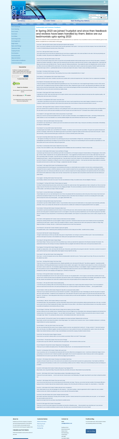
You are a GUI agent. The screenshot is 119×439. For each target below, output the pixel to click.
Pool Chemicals (16, 26)
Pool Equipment (16, 41)
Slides (45, 24)
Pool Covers (15, 31)
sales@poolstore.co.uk (66, 423)
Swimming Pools (16, 38)
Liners (38, 24)
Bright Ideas (15, 43)
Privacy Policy (40, 426)
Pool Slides (14, 36)
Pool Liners (14, 34)
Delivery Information (41, 421)
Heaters (68, 24)
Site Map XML (40, 428)
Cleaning (24, 24)
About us (104, 24)
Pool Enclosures (16, 55)
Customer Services (17, 63)
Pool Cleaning (15, 29)
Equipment (59, 24)
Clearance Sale (16, 48)
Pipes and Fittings (16, 46)
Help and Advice (16, 58)
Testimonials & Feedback (18, 60)
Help (74, 24)
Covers (31, 24)
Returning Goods (41, 423)
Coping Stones (16, 51)
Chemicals (15, 24)
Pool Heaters (15, 53)
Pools (51, 24)
